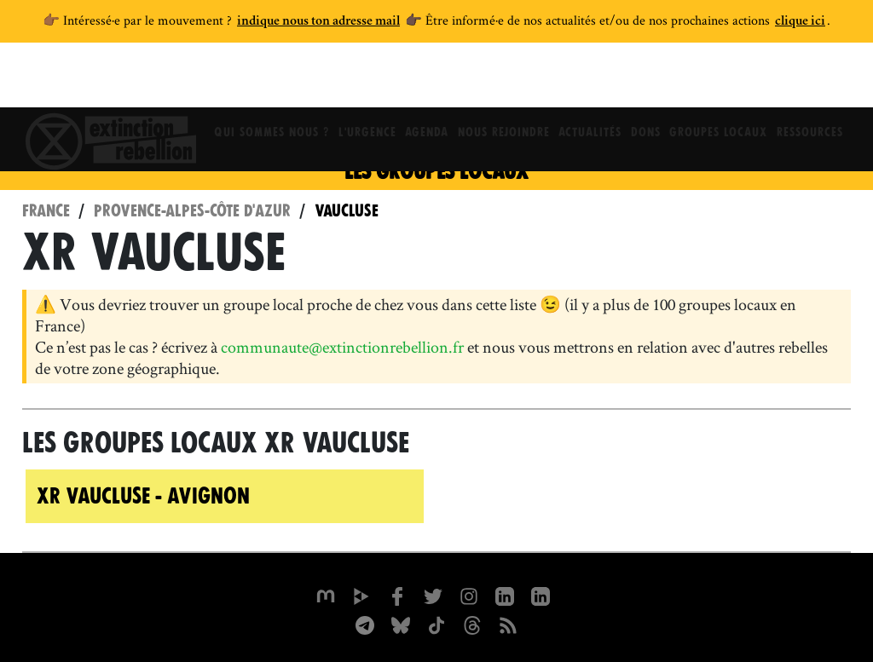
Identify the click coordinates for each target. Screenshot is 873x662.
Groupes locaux (728, 81)
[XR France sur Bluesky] (400, 623)
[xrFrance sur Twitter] (433, 594)
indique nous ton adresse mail (318, 22)
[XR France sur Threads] (472, 623)
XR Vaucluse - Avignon (143, 496)
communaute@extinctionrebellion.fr (342, 347)
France (46, 211)
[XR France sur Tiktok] (436, 623)
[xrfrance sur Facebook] (397, 594)
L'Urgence (358, 81)
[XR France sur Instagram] (365, 623)
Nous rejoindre (502, 81)
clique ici (800, 22)
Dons (651, 81)
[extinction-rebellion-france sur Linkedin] (540, 594)
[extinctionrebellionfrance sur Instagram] (469, 594)
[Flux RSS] (508, 623)
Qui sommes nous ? (258, 81)
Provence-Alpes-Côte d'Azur (192, 211)
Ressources (822, 81)
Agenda (421, 81)
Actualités (591, 81)
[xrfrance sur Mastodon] (325, 594)
